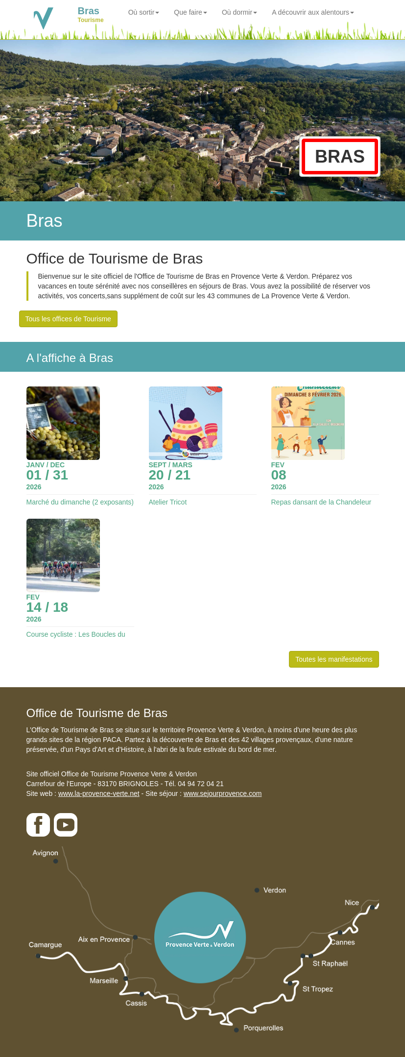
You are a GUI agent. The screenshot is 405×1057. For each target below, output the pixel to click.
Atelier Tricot (168, 502)
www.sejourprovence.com (223, 793)
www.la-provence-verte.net (99, 793)
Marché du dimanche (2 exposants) (80, 502)
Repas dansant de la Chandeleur (321, 502)
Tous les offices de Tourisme (68, 319)
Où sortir (144, 12)
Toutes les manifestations (333, 659)
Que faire (190, 12)
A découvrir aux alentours (313, 12)
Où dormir (239, 12)
